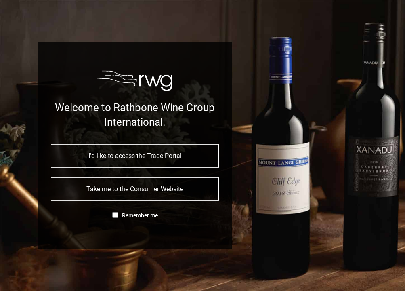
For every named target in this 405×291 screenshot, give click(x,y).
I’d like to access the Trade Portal (135, 156)
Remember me (140, 215)
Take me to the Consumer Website (134, 189)
